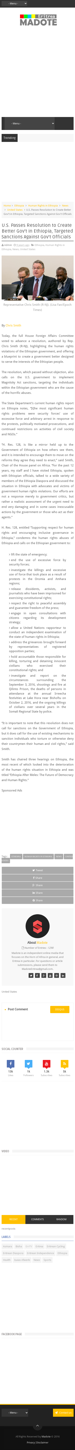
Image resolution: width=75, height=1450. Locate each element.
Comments (37, 1219)
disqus (59, 1009)
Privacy (31, 1442)
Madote (46, 1436)
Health (7, 1259)
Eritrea (39, 1246)
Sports (47, 1259)
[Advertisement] (37, 73)
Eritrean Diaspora (13, 1253)
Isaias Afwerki (22, 1259)
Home (7, 205)
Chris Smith (13, 325)
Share (37, 877)
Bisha (19, 1246)
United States (15, 209)
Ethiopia (19, 205)
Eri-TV (29, 1246)
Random (61, 1219)
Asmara (7, 1246)
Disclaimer (42, 1442)
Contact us (63, 1412)
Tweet (37, 870)
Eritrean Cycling (56, 1246)
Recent (13, 1219)
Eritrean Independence (40, 1253)
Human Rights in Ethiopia (43, 205)
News (65, 205)
